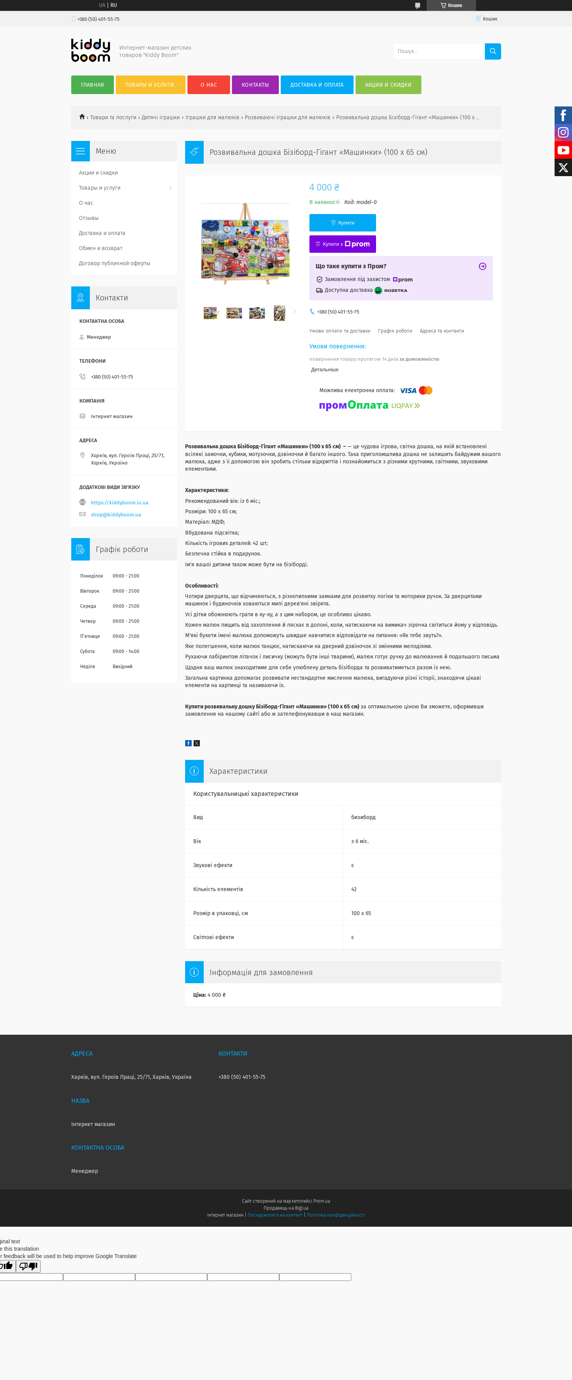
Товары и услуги (149, 85)
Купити (346, 223)
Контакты (255, 85)
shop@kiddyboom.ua (116, 515)
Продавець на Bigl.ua (286, 1208)
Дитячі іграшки (161, 117)
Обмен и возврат (100, 248)
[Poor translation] (28, 1266)
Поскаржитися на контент (275, 1215)
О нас (209, 85)
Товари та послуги (113, 117)
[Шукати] (493, 51)
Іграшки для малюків (212, 117)
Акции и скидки (388, 85)
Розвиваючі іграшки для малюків (287, 117)
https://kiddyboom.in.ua (119, 503)
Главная (92, 85)
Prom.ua (321, 1201)
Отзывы (89, 218)
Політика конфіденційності (336, 1215)
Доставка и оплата (317, 85)
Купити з (346, 244)
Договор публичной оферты (114, 263)
